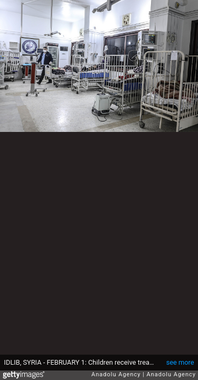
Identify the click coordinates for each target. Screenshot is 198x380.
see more (180, 362)
